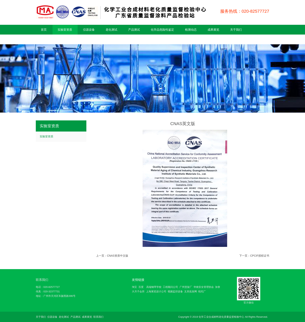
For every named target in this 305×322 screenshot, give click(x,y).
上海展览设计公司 (156, 291)
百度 (141, 287)
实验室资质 (46, 136)
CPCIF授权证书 (259, 255)
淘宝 (134, 287)
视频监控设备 (175, 291)
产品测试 (75, 316)
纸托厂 (202, 291)
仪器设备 (52, 316)
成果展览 (87, 316)
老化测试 (64, 316)
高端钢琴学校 (153, 287)
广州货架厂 (186, 287)
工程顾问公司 (170, 287)
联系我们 (42, 279)
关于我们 (41, 316)
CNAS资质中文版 (117, 255)
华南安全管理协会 (204, 287)
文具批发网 (190, 291)
